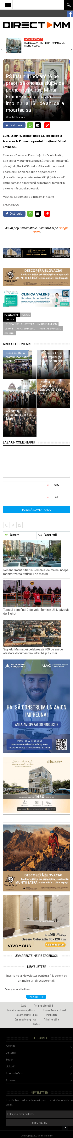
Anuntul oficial (14, 1073)
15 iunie (9, 328)
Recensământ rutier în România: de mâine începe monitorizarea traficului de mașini (36, 572)
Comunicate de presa (25, 1019)
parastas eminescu (50, 328)
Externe (10, 1080)
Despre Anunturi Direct (54, 1010)
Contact (36, 1024)
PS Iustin (9, 333)
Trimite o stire (51, 1019)
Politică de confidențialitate (21, 1010)
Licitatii (10, 1066)
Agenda (10, 1045)
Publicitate (51, 1015)
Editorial (11, 1052)
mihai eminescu (26, 328)
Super (9, 1059)
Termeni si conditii (43, 1005)
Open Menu (8, 5)
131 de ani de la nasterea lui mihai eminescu (30, 324)
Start (23, 1005)
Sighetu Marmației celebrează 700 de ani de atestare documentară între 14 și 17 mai (33, 651)
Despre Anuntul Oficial (27, 1015)
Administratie (33, 39)
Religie (26, 314)
